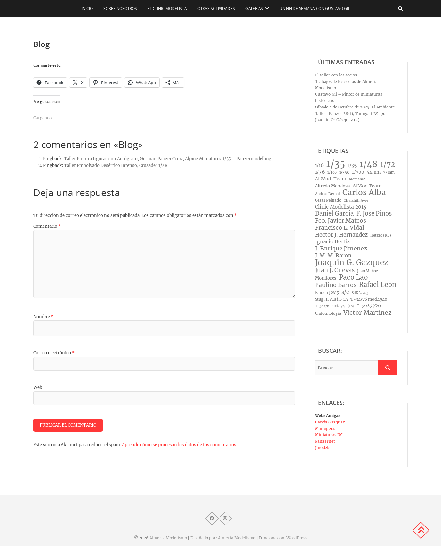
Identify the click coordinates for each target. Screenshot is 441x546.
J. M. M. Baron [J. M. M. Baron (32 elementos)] (333, 255)
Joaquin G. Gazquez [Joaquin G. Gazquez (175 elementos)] (351, 262)
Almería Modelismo (168, 537)
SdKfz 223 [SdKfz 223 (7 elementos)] (360, 293)
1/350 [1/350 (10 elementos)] (344, 172)
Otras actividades (216, 8)
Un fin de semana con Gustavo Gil (314, 8)
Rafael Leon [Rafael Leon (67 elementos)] (377, 284)
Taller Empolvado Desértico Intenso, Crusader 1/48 (115, 165)
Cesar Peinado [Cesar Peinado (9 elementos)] (328, 200)
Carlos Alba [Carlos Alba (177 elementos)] (364, 192)
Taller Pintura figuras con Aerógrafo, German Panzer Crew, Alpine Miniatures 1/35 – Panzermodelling (167, 159)
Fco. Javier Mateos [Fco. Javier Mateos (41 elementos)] (340, 221)
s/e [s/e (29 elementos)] (345, 292)
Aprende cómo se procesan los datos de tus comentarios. (179, 444)
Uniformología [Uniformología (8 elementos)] (328, 313)
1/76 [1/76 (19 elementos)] (320, 172)
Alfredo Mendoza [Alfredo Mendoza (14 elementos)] (332, 186)
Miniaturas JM (329, 434)
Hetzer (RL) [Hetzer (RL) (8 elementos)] (380, 235)
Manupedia (326, 428)
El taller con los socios (336, 75)
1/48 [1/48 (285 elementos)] (368, 164)
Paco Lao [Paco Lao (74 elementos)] (353, 277)
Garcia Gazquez (330, 422)
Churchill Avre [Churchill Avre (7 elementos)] (356, 200)
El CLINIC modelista (167, 8)
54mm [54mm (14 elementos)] (374, 172)
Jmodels (322, 447)
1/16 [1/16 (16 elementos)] (319, 165)
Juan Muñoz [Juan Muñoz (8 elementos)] (367, 271)
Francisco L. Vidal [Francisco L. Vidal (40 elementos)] (339, 228)
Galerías (254, 8)
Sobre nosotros (120, 8)
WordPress (296, 537)
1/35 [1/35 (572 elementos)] (335, 164)
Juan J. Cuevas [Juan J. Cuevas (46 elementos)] (335, 270)
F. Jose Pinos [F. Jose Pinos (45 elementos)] (374, 213)
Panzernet (325, 441)
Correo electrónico (54, 353)
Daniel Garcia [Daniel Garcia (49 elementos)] (334, 213)
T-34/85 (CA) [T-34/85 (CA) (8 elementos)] (369, 306)
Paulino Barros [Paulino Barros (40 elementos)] (336, 285)
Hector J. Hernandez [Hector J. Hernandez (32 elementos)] (341, 235)
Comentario (47, 226)
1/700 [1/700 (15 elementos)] (358, 172)
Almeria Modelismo (236, 537)
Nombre (43, 317)
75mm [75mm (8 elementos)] (389, 172)
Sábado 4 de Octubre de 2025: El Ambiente (355, 107)
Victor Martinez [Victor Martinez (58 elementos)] (367, 312)
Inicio (87, 8)
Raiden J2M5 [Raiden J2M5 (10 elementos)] (327, 292)
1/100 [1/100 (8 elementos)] (332, 172)
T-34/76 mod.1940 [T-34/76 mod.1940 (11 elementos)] (368, 299)
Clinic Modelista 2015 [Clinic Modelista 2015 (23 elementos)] (340, 207)
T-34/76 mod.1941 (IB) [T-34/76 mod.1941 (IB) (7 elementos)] (334, 306)
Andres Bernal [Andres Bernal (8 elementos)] (327, 194)
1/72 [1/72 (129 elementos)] (387, 164)
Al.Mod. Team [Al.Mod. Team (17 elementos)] (330, 179)
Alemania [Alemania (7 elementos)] (357, 179)
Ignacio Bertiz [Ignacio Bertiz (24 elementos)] (332, 242)
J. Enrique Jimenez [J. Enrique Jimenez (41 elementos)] (341, 248)
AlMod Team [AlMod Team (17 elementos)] (367, 186)
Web (37, 387)
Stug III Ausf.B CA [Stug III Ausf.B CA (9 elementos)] (331, 299)
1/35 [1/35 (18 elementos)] (352, 165)
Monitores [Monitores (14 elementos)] (325, 278)
